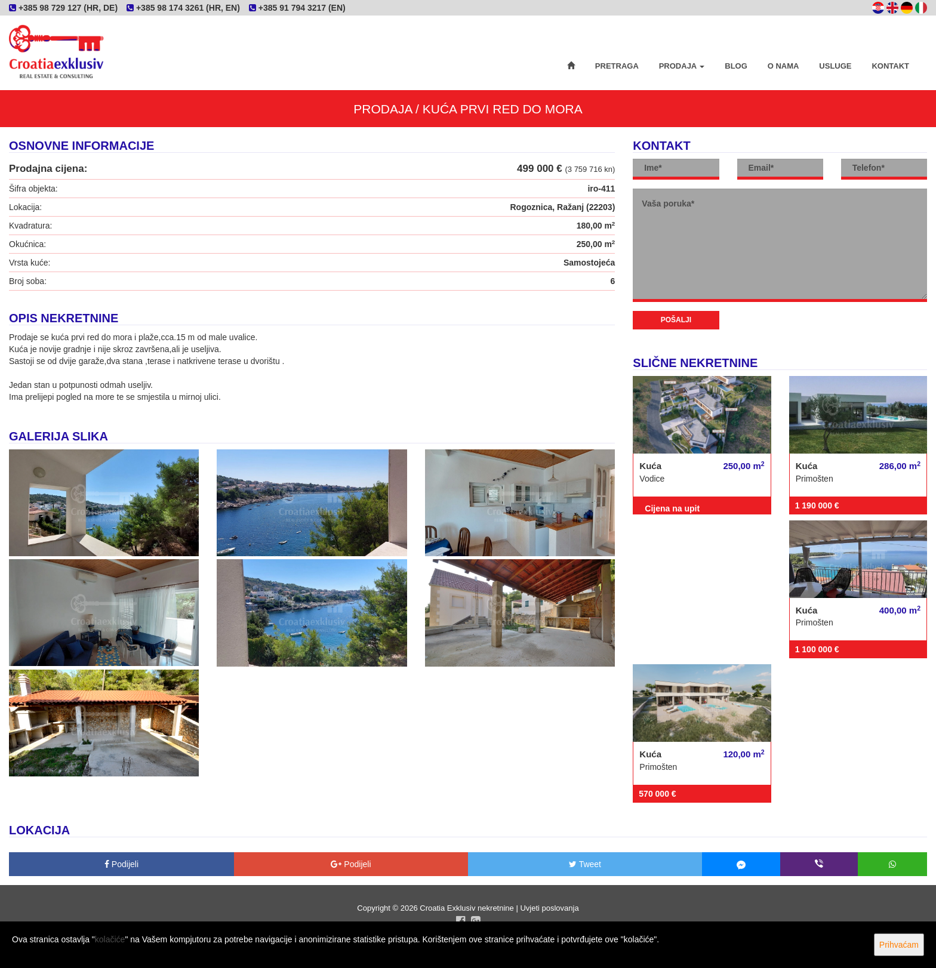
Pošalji (676, 320)
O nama (783, 65)
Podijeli (121, 864)
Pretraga (617, 65)
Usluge (835, 65)
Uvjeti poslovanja (549, 908)
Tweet (585, 864)
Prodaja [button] (682, 65)
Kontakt (890, 65)
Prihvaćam (899, 944)
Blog (736, 65)
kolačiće (110, 939)
